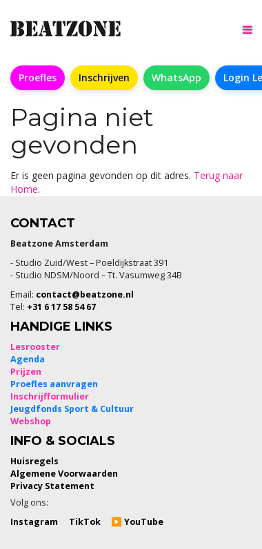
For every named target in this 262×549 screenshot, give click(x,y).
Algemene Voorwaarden (64, 473)
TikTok (85, 522)
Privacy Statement (52, 486)
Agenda (27, 359)
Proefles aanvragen (54, 384)
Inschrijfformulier (49, 396)
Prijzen (25, 371)
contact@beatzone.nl (85, 294)
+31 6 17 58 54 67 (61, 307)
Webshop (30, 421)
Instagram (34, 522)
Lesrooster (35, 347)
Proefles (38, 77)
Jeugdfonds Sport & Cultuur (72, 409)
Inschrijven (104, 77)
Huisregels (34, 461)
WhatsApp (176, 77)
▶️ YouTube (137, 522)
